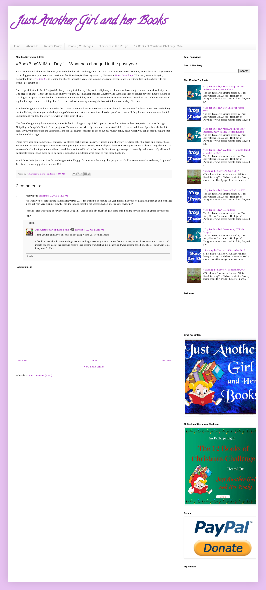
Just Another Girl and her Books (91, 21)
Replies (32, 223)
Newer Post (22, 360)
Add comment (24, 267)
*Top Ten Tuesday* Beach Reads (219, 210)
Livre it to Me (40, 78)
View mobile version (94, 366)
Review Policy (53, 46)
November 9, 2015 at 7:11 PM (89, 229)
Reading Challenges (80, 46)
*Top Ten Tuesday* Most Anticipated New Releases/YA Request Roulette (224, 88)
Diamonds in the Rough (113, 46)
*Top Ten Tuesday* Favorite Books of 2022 (224, 190)
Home (16, 46)
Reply (28, 215)
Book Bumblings (124, 75)
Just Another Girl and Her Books (52, 229)
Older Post (166, 360)
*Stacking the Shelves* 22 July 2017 (221, 171)
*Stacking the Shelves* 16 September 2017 (224, 269)
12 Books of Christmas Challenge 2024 (158, 46)
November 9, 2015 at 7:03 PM (53, 195)
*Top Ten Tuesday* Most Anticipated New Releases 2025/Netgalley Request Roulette (224, 130)
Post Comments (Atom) (40, 375)
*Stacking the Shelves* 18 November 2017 (224, 250)
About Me (32, 46)
